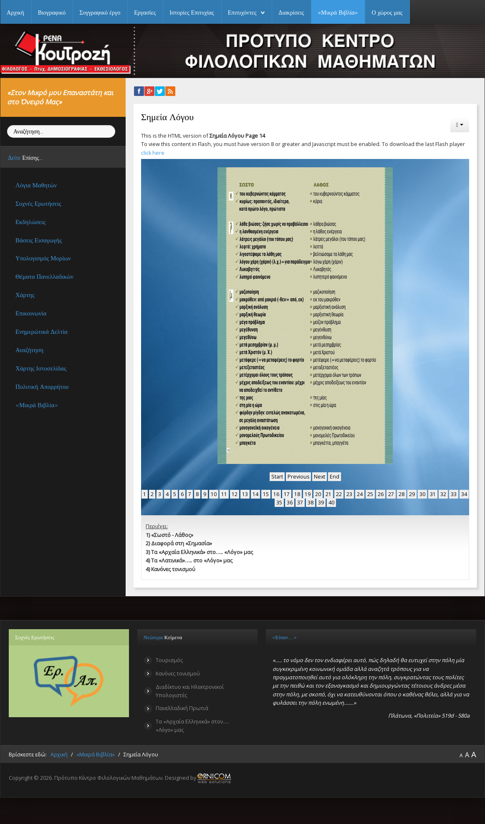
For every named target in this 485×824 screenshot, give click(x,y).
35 (279, 502)
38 (310, 502)
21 (328, 493)
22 (339, 493)
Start (277, 476)
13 (245, 493)
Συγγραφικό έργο (99, 12)
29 (412, 493)
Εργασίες (145, 12)
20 (318, 493)
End (335, 476)
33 (454, 493)
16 (276, 493)
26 (381, 493)
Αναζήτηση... (7, 125)
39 (321, 502)
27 (391, 493)
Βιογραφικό (52, 12)
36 (290, 502)
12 (234, 493)
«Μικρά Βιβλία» (338, 12)
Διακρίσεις (291, 12)
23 (349, 493)
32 (443, 493)
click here (153, 152)
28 (401, 493)
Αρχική (15, 12)
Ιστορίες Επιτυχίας (191, 12)
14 (255, 493)
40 (331, 502)
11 (224, 493)
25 (370, 493)
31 (433, 493)
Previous (298, 476)
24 (360, 493)
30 (422, 493)
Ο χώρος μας (386, 12)
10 (214, 493)
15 (266, 493)
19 (308, 493)
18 (297, 493)
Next (320, 476)
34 (464, 493)
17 (287, 493)
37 (300, 502)
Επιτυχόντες (242, 12)
